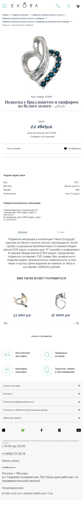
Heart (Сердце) (71, 200)
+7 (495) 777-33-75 (21, 483)
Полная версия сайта (20, 518)
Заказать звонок (17, 490)
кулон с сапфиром (41, 344)
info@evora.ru (13, 497)
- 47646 (58, 112)
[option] (41, 69)
